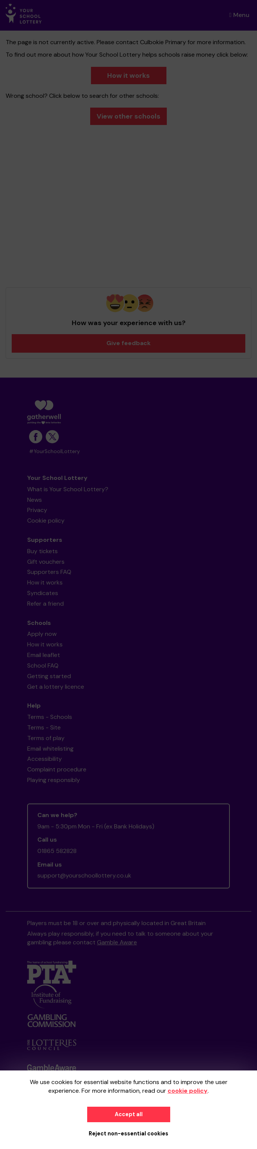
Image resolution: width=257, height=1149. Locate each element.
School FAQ (42, 665)
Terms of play (46, 738)
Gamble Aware (117, 942)
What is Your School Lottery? (67, 489)
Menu (239, 15)
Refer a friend (45, 604)
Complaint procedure (56, 769)
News (34, 500)
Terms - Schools (49, 717)
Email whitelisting (50, 749)
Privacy (37, 510)
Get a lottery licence (55, 687)
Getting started (49, 676)
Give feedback (128, 343)
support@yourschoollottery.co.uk (84, 875)
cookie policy (188, 1091)
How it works (128, 75)
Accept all (129, 1114)
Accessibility (44, 759)
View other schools (128, 116)
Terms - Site (44, 727)
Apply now (42, 634)
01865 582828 (57, 851)
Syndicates (42, 593)
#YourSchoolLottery (54, 451)
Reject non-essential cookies (128, 1133)
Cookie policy (46, 520)
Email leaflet (43, 655)
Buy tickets (42, 551)
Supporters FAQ (49, 572)
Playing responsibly (53, 780)
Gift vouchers (46, 562)
